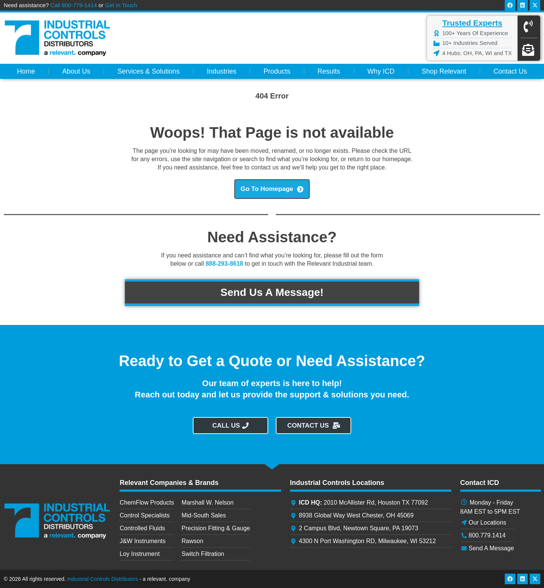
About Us (76, 71)
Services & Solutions (148, 71)
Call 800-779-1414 (73, 5)
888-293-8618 (224, 263)
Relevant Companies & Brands (169, 482)
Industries (221, 71)
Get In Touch (121, 5)
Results (329, 71)
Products (276, 71)
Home (26, 71)
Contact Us (510, 71)
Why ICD (381, 71)
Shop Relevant (444, 71)
